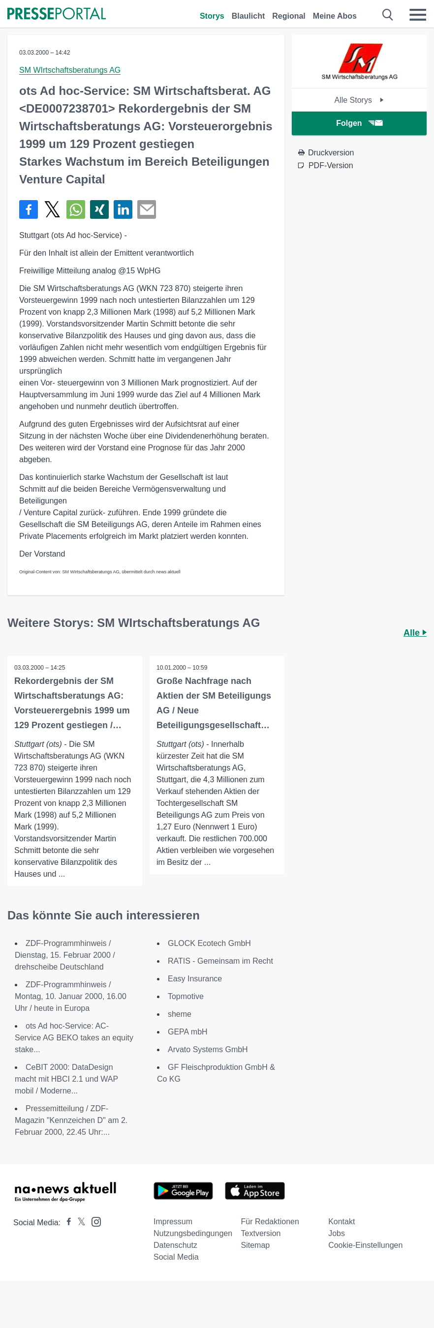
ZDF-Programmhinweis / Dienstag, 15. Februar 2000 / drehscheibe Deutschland (65, 955)
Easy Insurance (195, 978)
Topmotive (186, 996)
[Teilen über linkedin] (123, 209)
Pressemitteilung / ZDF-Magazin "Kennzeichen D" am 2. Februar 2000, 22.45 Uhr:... (71, 1120)
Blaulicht (248, 16)
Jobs (336, 1233)
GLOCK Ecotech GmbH (209, 943)
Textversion (261, 1233)
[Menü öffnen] (418, 15)
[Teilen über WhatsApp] (75, 209)
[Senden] (146, 209)
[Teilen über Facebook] (28, 209)
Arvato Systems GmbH (208, 1049)
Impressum (173, 1221)
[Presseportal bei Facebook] (66, 1222)
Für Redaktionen (270, 1221)
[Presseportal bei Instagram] (93, 1221)
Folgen (359, 123)
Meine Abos (335, 16)
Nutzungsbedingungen (193, 1233)
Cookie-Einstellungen (365, 1245)
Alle (415, 633)
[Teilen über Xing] (99, 209)
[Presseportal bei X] (78, 1222)
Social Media (176, 1257)
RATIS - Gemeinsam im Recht (220, 961)
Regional (289, 16)
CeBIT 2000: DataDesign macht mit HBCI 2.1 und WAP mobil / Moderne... (66, 1079)
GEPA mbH (188, 1032)
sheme (179, 1014)
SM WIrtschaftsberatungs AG (70, 70)
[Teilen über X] (52, 209)
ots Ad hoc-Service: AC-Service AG (74, 1038)
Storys (212, 16)
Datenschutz (175, 1245)
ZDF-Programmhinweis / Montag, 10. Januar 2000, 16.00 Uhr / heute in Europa (70, 996)
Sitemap (255, 1245)
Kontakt (341, 1221)
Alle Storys (359, 100)
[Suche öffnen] (388, 15)
